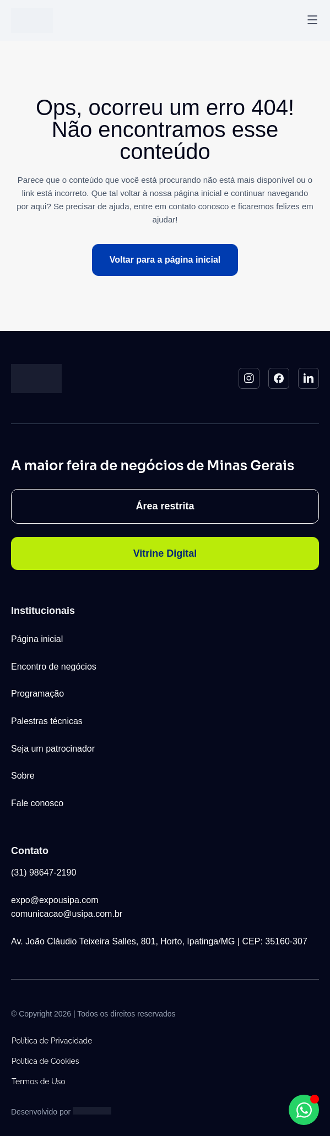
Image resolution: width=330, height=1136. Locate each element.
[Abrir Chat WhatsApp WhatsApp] (304, 1110)
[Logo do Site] (32, 20)
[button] (312, 21)
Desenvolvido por (41, 1111)
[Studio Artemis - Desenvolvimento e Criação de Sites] (92, 1110)
